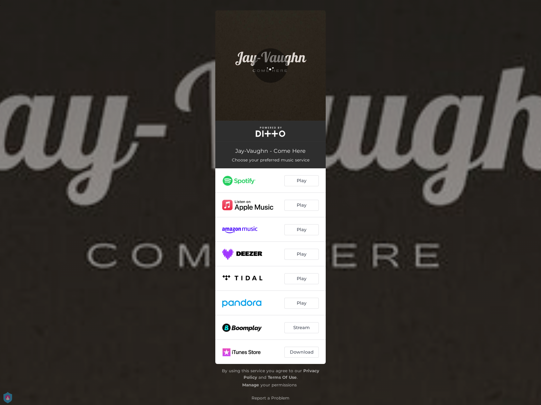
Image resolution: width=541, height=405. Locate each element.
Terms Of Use (282, 377)
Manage (250, 384)
